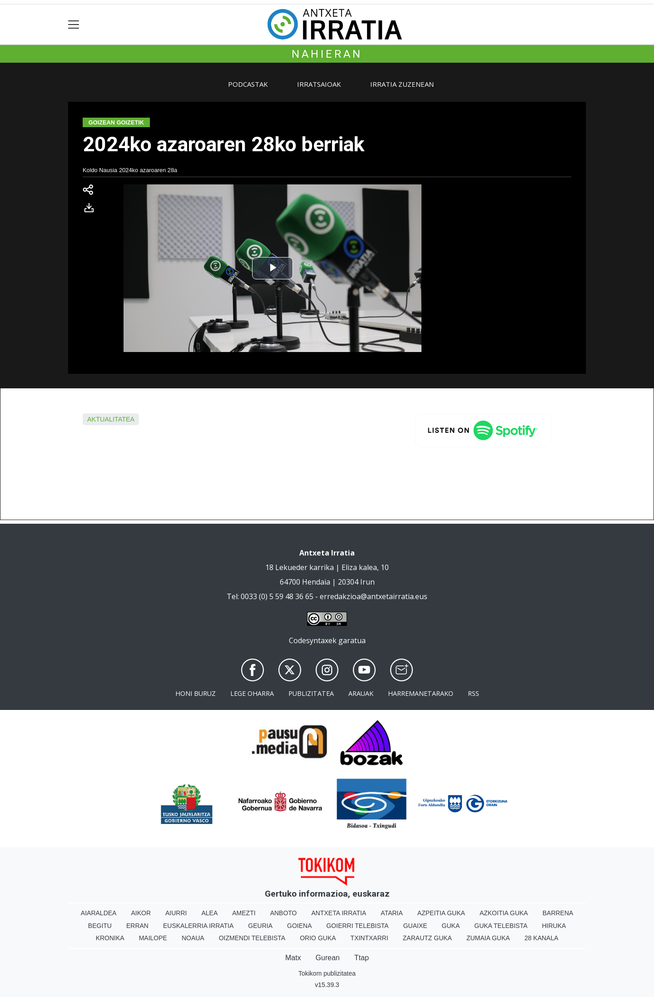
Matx (293, 958)
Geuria (260, 925)
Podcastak (248, 84)
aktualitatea (110, 419)
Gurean (328, 958)
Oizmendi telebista (252, 938)
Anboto (283, 913)
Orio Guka (318, 938)
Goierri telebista (357, 925)
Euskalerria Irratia (198, 925)
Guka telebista (500, 925)
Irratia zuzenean (402, 84)
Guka (451, 925)
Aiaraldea (99, 913)
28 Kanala (542, 938)
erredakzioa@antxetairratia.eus (373, 596)
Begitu (100, 925)
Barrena (557, 913)
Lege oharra (252, 693)
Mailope (153, 938)
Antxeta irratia (339, 913)
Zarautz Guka (427, 938)
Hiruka (554, 925)
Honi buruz (195, 693)
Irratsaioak (319, 84)
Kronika (110, 938)
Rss (473, 693)
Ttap (361, 958)
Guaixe (415, 925)
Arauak (360, 693)
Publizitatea (311, 693)
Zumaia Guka (488, 938)
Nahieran (327, 54)
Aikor (141, 913)
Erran (137, 925)
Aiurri (176, 913)
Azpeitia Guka (441, 913)
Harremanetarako (420, 693)
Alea (209, 913)
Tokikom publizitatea (327, 973)
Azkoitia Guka (504, 913)
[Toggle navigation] (74, 24)
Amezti (243, 913)
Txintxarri (369, 938)
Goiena (299, 925)
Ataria (392, 913)
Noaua (193, 938)
